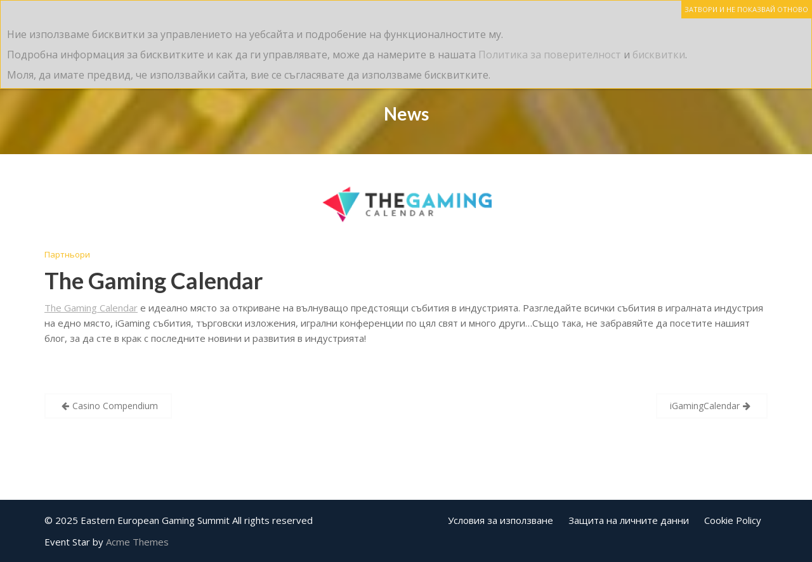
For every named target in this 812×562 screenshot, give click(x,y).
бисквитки (658, 55)
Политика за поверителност (549, 55)
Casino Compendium (115, 406)
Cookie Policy (732, 520)
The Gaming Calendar (153, 280)
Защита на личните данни (628, 520)
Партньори (67, 254)
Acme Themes (137, 541)
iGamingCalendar (705, 406)
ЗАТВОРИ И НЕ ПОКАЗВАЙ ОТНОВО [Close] (746, 9)
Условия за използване (500, 520)
